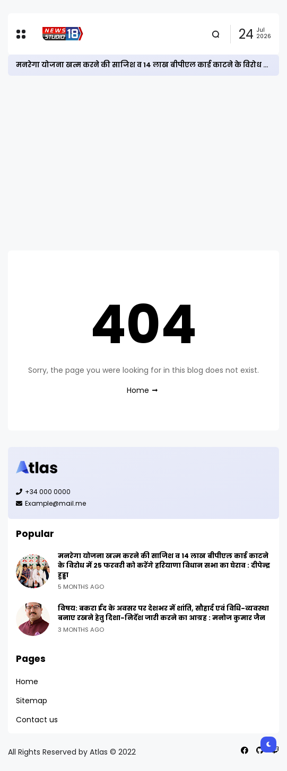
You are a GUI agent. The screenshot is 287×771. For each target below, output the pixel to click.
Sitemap (31, 700)
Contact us (37, 719)
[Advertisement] (143, 163)
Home (138, 390)
